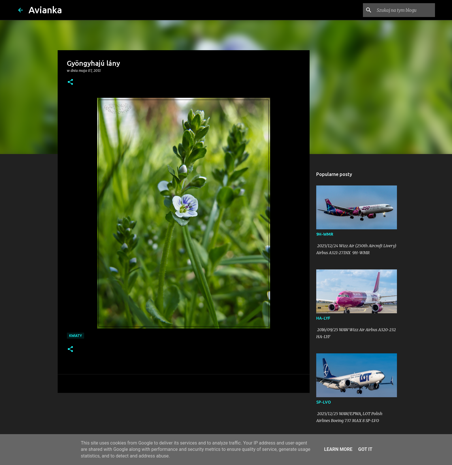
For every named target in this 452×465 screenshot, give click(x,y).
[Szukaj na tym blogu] (404, 10)
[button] (70, 82)
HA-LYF (323, 318)
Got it (365, 449)
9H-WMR (324, 234)
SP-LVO (323, 402)
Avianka (45, 10)
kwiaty (75, 335)
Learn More (338, 449)
